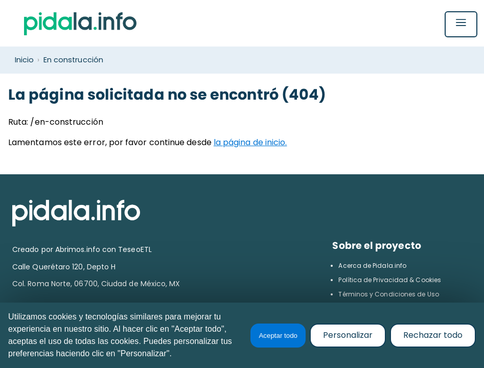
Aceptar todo (278, 335)
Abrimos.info (78, 249)
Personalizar (348, 335)
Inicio (24, 60)
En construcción (73, 60)
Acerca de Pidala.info (372, 265)
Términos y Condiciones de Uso (388, 294)
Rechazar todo (433, 335)
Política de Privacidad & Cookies (389, 279)
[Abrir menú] (461, 25)
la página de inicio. (250, 142)
